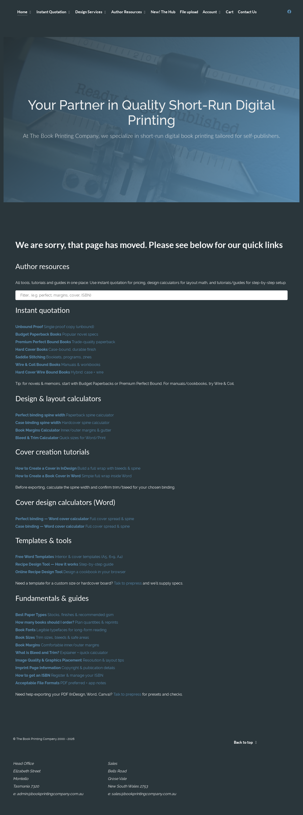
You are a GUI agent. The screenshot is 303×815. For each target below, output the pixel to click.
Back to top (246, 742)
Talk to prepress (128, 583)
